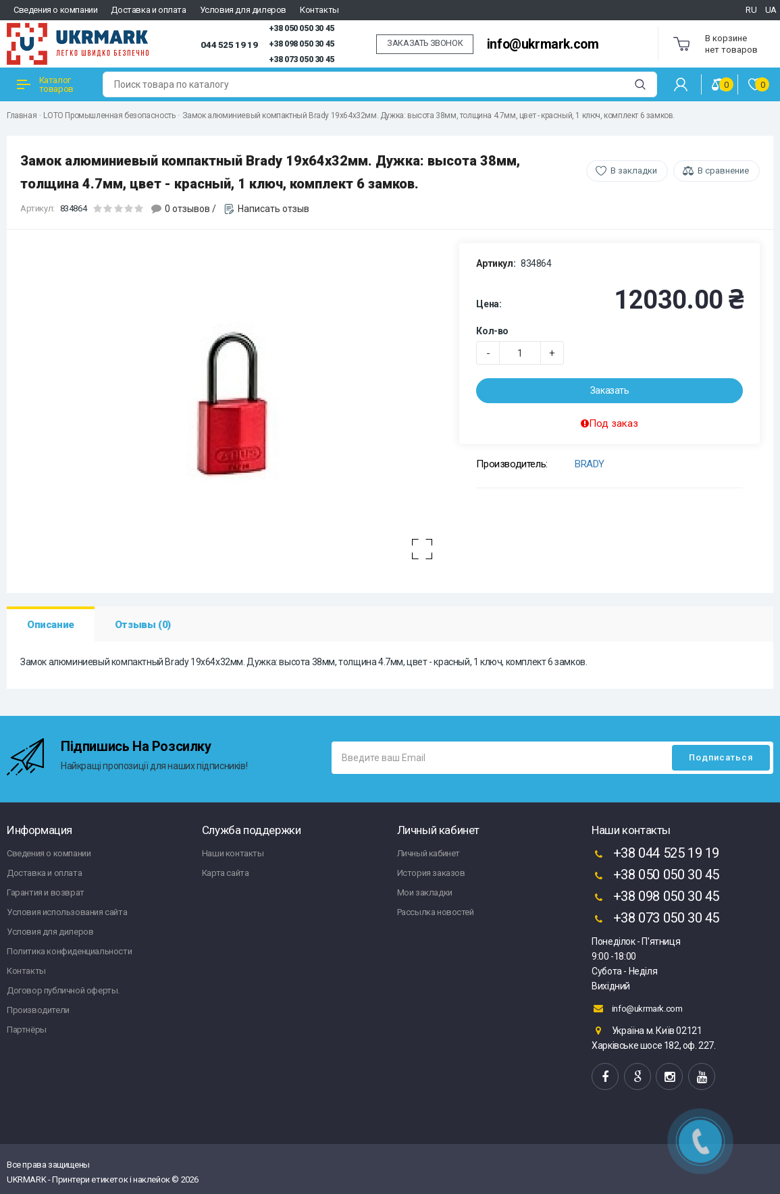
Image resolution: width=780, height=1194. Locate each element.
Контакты (319, 10)
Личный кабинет (428, 853)
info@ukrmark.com (543, 44)
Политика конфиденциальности (69, 951)
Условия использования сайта (67, 912)
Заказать (609, 390)
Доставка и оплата (148, 10)
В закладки (633, 170)
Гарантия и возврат (45, 892)
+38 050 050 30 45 (301, 28)
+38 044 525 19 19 (655, 854)
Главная (21, 115)
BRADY (589, 464)
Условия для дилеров (243, 10)
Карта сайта (225, 873)
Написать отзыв (273, 208)
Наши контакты (233, 853)
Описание (50, 625)
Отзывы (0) (143, 625)
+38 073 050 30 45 (301, 59)
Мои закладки (424, 892)
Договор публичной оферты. (63, 990)
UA (771, 10)
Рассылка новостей (435, 912)
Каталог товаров (45, 84)
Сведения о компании (55, 10)
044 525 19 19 (229, 44)
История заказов (431, 873)
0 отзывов (187, 208)
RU (751, 10)
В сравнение (723, 170)
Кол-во (492, 331)
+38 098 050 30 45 (301, 44)
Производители (38, 1010)
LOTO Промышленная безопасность (109, 115)
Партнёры (27, 1029)
